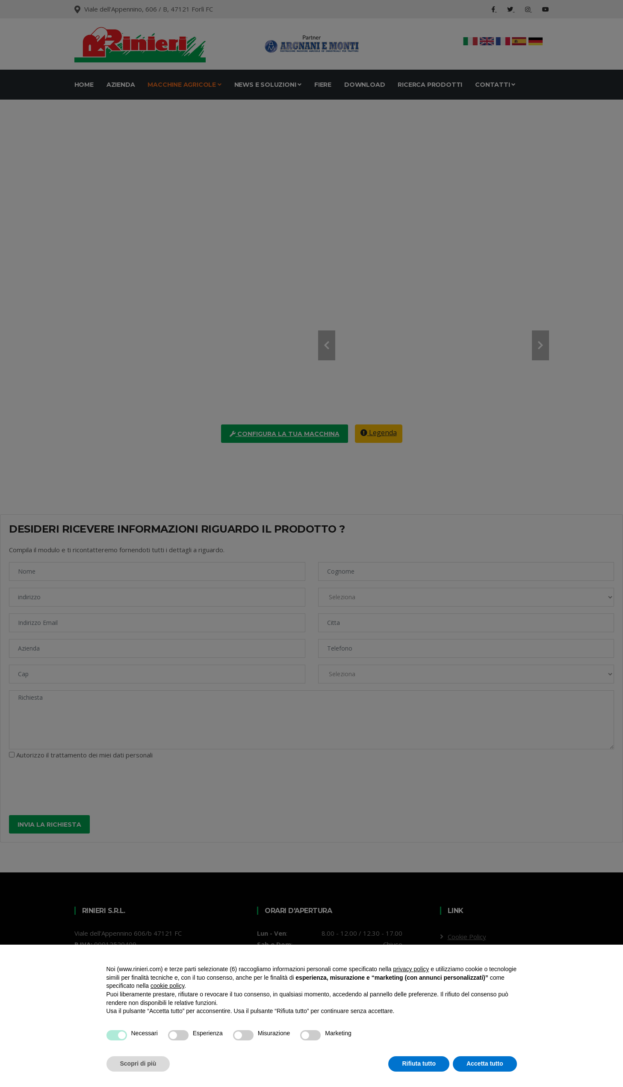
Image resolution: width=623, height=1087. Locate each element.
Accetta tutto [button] (485, 1063)
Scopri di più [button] (138, 1063)
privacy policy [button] (411, 969)
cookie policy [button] (167, 985)
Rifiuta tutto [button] (419, 1063)
